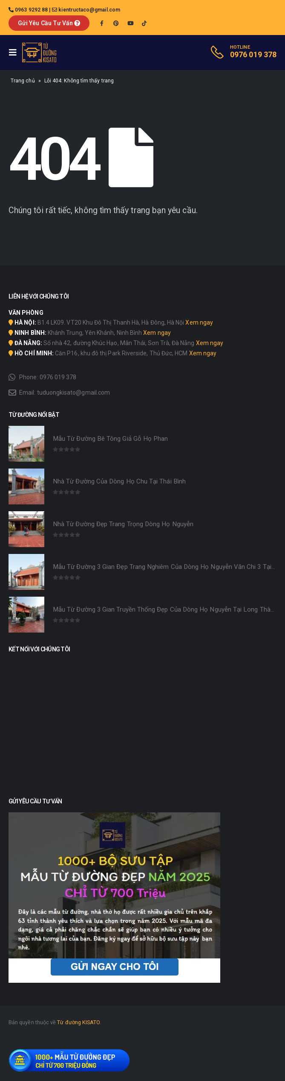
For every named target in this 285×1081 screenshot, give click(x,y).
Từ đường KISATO (78, 1022)
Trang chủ (23, 81)
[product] (26, 444)
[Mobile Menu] (15, 52)
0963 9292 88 (31, 10)
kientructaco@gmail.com (89, 10)
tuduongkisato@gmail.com (73, 392)
